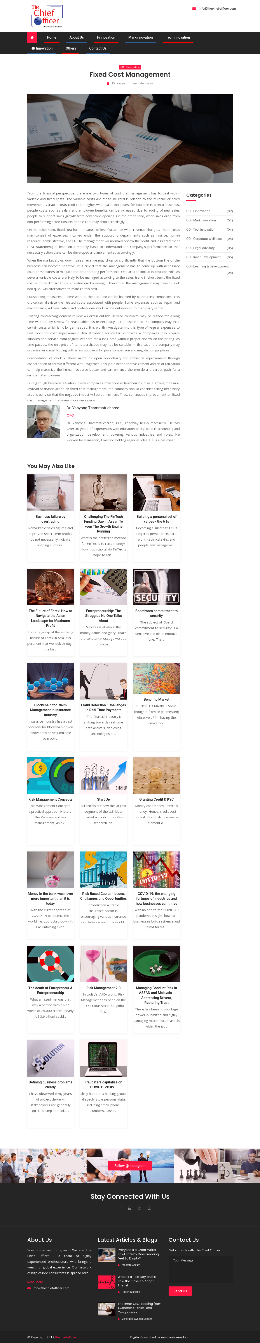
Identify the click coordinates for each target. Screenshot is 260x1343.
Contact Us (97, 48)
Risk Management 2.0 (103, 988)
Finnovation (106, 37)
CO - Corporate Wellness (204, 239)
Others (71, 48)
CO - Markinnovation (201, 220)
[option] (22, 1166)
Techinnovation (178, 37)
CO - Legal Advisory (200, 248)
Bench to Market (156, 699)
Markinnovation (140, 37)
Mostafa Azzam (129, 1264)
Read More (35, 1282)
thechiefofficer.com (69, 1337)
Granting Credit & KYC (156, 799)
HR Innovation (42, 48)
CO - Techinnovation (200, 230)
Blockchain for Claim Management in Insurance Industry (50, 710)
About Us (76, 37)
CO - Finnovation (130, 67)
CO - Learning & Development (207, 266)
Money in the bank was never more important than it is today (50, 899)
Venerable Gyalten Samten (135, 1318)
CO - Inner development (203, 257)
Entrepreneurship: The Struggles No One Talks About (103, 616)
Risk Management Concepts (50, 799)
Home (51, 37)
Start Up (103, 799)
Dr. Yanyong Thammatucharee (130, 83)
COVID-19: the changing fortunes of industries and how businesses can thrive (156, 899)
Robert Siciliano (129, 1291)
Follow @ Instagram (130, 1166)
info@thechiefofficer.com (51, 1288)
